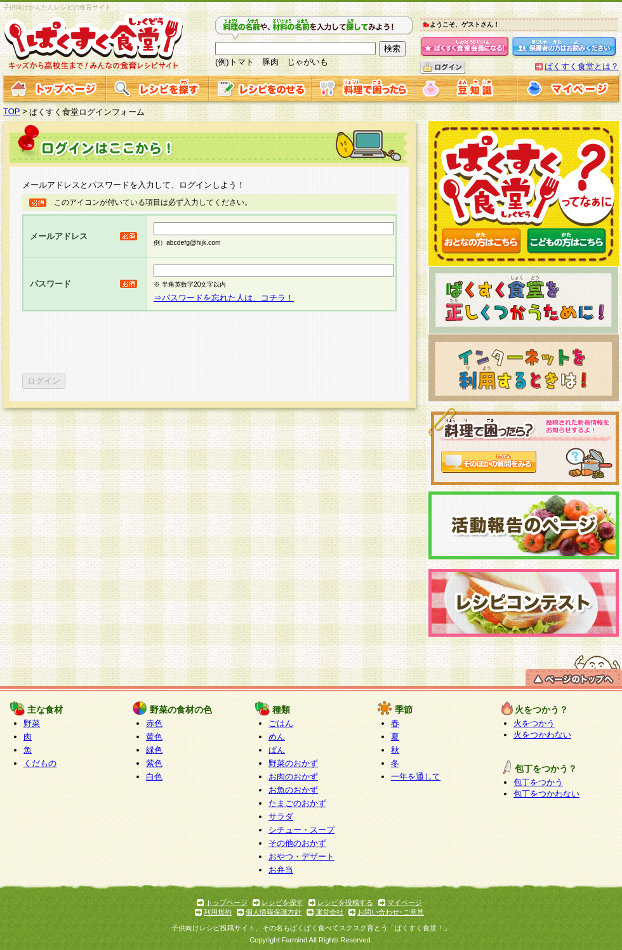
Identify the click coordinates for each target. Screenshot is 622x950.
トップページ (227, 902)
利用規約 (218, 912)
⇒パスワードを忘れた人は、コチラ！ (224, 298)
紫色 (154, 763)
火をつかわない (542, 734)
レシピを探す (282, 902)
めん (276, 736)
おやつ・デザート (301, 856)
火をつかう (534, 723)
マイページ (404, 902)
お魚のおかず (293, 790)
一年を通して (415, 776)
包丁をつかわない (546, 793)
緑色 (154, 750)
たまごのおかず (297, 803)
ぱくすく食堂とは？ (582, 66)
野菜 (31, 723)
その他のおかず (297, 843)
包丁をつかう (538, 782)
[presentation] (118, 342)
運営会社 (329, 912)
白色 (154, 776)
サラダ (280, 816)
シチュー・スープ (301, 830)
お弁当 (280, 870)
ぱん (276, 750)
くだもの (39, 763)
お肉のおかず (293, 776)
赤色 (154, 723)
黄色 (154, 736)
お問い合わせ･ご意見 (390, 912)
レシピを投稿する (345, 902)
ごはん (280, 723)
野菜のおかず (293, 763)
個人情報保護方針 (273, 912)
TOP (11, 111)
